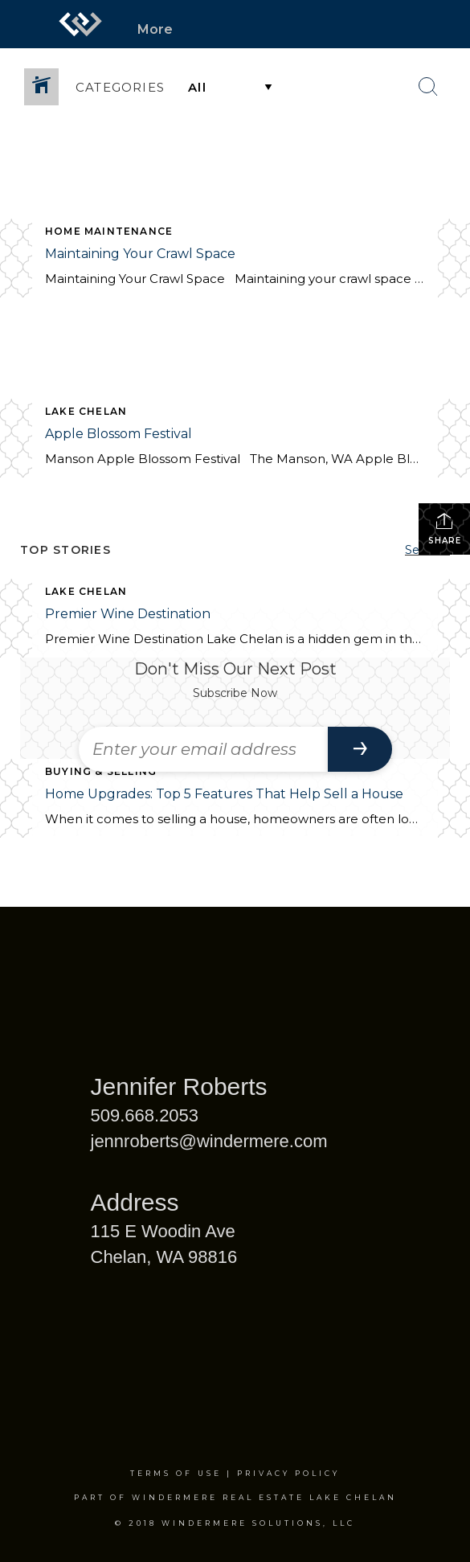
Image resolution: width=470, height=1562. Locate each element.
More (155, 29)
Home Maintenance (109, 231)
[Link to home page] (80, 24)
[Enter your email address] (203, 749)
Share (444, 528)
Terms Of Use (176, 1473)
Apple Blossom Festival (118, 433)
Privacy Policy (288, 1473)
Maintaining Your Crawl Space (140, 253)
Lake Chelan (86, 411)
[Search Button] (428, 87)
